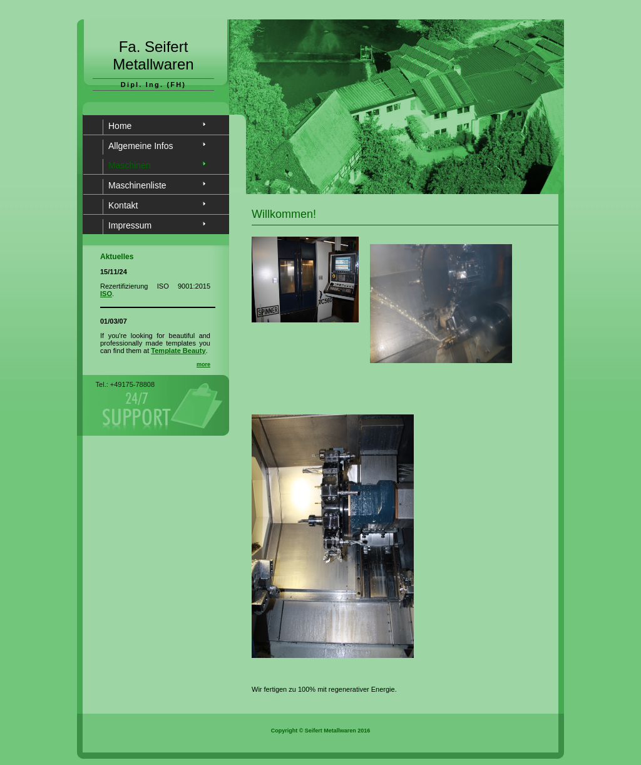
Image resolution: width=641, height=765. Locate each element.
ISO (106, 293)
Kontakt (123, 205)
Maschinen (129, 165)
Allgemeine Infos (140, 146)
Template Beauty (178, 350)
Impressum (129, 225)
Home (119, 126)
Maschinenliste (137, 185)
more (203, 364)
